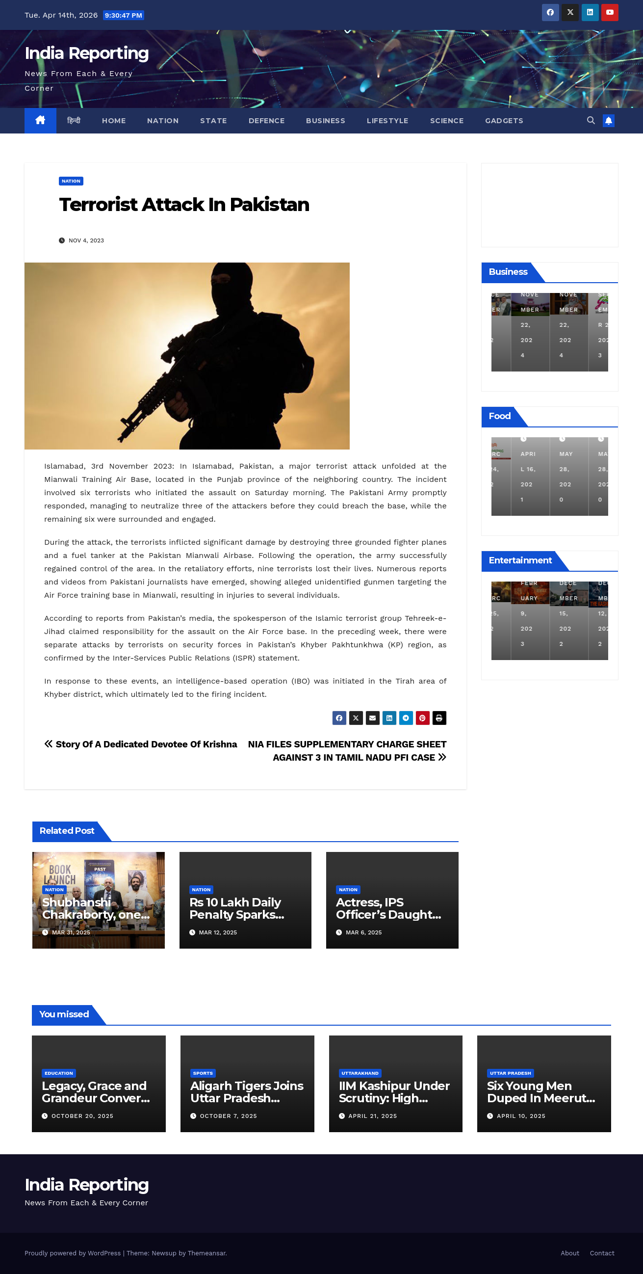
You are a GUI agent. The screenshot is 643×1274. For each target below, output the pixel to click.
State (213, 120)
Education (59, 1073)
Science (447, 120)
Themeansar (207, 1253)
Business (325, 120)
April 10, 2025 (521, 1116)
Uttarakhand (360, 1073)
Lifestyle (388, 120)
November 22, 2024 (549, 325)
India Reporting (87, 53)
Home (114, 120)
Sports (203, 1073)
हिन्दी (74, 120)
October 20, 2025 (82, 1116)
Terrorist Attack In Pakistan (184, 204)
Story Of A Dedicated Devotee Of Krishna (140, 744)
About (570, 1253)
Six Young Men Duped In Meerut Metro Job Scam (536, 1098)
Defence (267, 120)
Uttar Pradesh (510, 1073)
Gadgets (504, 120)
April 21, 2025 (372, 1116)
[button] (591, 120)
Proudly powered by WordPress (74, 1253)
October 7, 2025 (228, 1116)
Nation (163, 120)
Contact (602, 1253)
